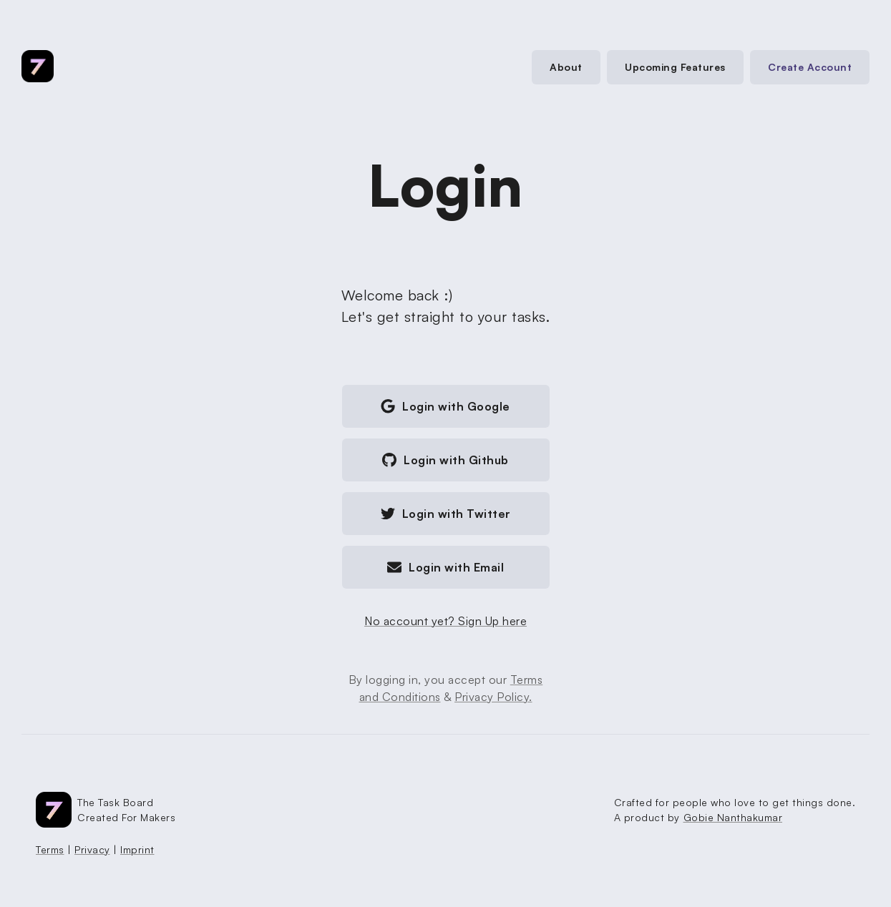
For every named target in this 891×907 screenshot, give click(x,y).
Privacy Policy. (493, 697)
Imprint (137, 849)
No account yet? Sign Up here (445, 621)
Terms (50, 849)
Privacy (92, 849)
